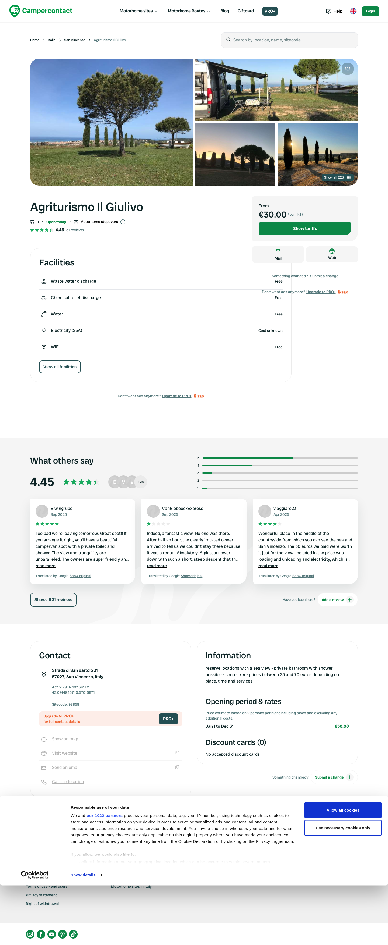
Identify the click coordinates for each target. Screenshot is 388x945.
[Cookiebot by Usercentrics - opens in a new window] (34, 934)
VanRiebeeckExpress (182, 508)
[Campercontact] (41, 11)
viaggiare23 (284, 508)
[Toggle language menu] (353, 11)
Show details (83, 934)
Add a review (338, 599)
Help (334, 11)
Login (370, 11)
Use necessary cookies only (343, 887)
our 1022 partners (104, 875)
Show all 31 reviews (53, 599)
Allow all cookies (343, 869)
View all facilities (60, 367)
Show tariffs (305, 228)
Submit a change (324, 275)
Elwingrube (61, 508)
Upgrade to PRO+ (177, 395)
